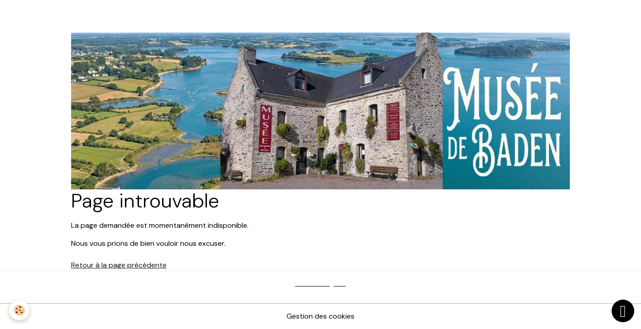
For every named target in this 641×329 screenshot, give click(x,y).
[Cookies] (19, 310)
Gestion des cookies (320, 316)
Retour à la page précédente (119, 265)
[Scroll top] (623, 311)
